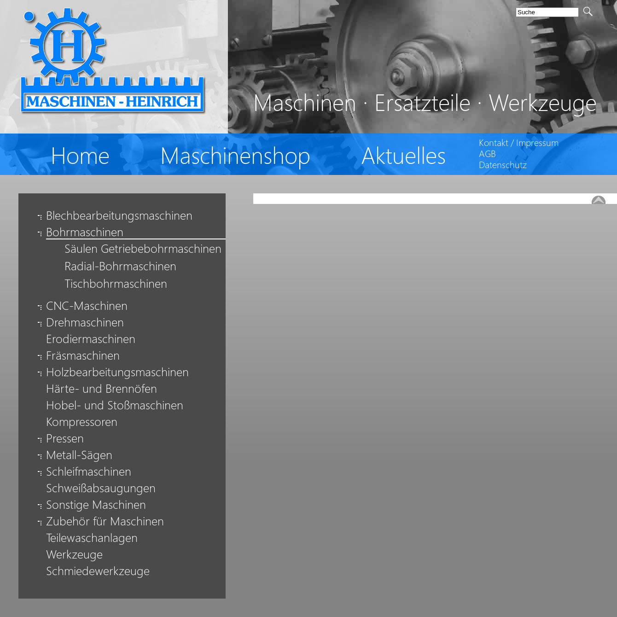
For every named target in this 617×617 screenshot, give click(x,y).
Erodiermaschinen (90, 338)
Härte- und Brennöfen (101, 388)
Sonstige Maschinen (96, 504)
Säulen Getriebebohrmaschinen (142, 249)
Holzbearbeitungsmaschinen (117, 371)
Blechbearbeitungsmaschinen (119, 215)
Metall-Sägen (79, 454)
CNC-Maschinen (87, 305)
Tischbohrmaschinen (115, 284)
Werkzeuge (74, 554)
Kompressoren (81, 421)
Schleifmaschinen (88, 471)
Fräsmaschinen (83, 355)
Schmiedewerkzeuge (98, 570)
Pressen (65, 438)
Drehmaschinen (85, 322)
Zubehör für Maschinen (105, 520)
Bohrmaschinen (84, 233)
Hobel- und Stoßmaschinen (114, 404)
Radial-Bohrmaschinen (120, 267)
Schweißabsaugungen (101, 487)
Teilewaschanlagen (92, 537)
